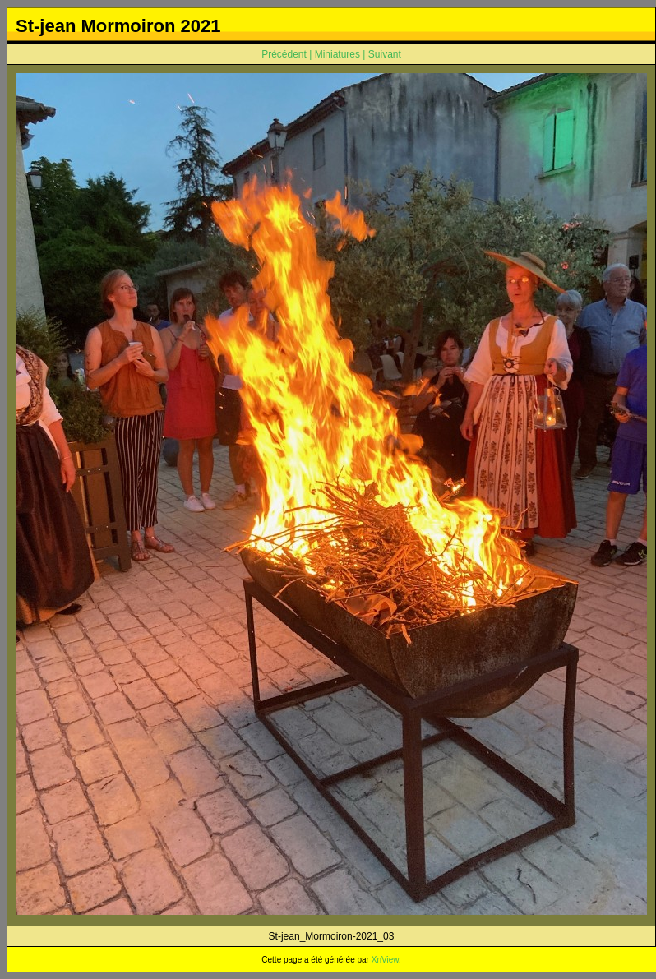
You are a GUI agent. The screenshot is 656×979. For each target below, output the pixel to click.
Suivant (384, 54)
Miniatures (337, 54)
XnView (385, 959)
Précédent (284, 54)
